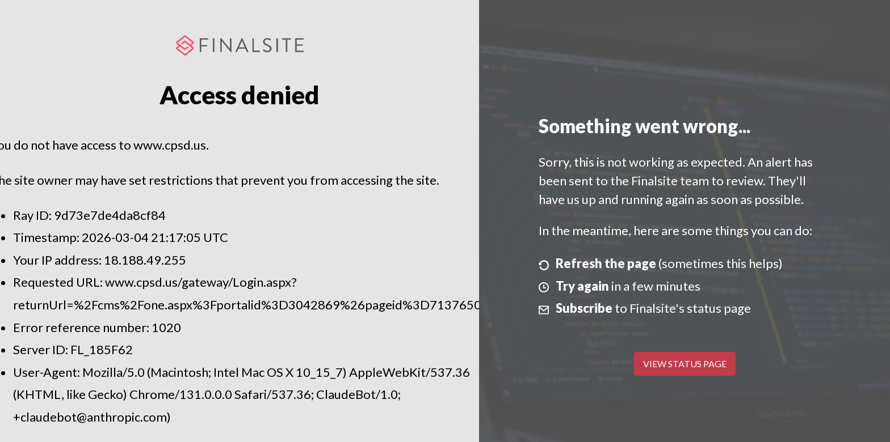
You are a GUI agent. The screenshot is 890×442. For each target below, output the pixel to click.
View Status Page (685, 363)
